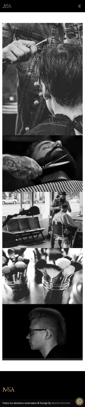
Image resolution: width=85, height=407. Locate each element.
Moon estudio (61, 403)
